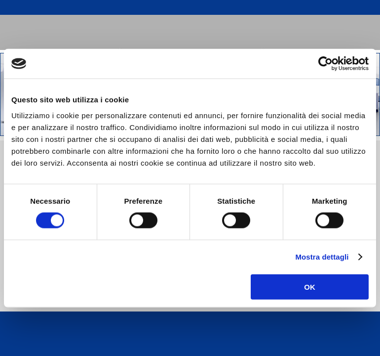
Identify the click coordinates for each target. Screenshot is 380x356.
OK (309, 286)
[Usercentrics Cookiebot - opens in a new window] (325, 63)
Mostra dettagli (321, 257)
